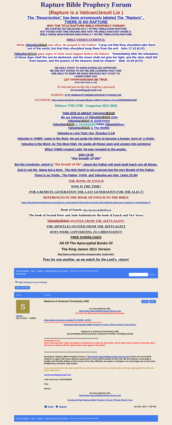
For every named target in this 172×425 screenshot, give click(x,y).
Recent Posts (21, 274)
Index (33, 271)
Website (63, 407)
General (40, 271)
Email (50, 407)
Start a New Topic (22, 288)
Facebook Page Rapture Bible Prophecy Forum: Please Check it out (100, 400)
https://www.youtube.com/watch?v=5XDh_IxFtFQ (67, 320)
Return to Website (22, 271)
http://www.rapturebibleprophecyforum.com (100, 311)
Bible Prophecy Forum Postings (56, 271)
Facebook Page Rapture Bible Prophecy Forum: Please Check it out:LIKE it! (100, 324)
